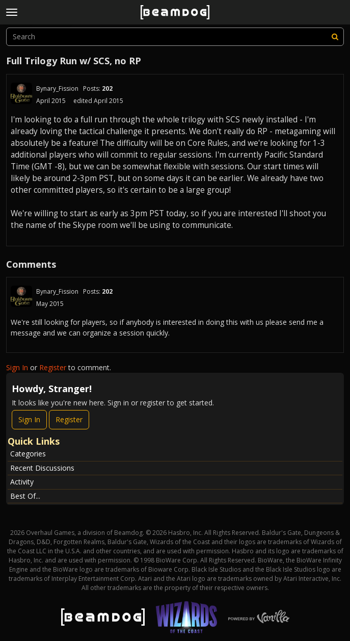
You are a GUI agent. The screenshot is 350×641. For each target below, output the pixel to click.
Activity (22, 481)
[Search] (335, 37)
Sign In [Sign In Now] (29, 419)
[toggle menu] (11, 12)
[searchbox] (175, 37)
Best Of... (25, 496)
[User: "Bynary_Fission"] (21, 93)
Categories (28, 453)
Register (52, 367)
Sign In (17, 367)
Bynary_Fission (57, 88)
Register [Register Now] (69, 419)
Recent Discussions (42, 468)
